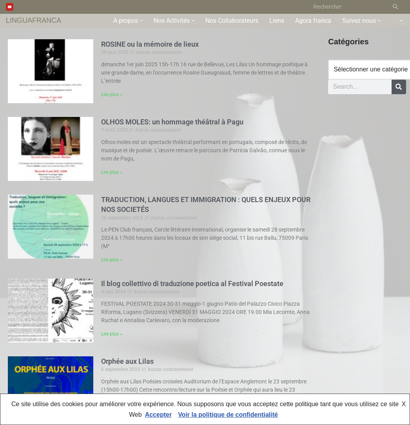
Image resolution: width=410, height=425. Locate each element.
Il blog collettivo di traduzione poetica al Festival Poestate (192, 283)
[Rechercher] (347, 7)
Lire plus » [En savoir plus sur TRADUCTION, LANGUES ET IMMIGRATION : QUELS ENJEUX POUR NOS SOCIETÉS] (111, 260)
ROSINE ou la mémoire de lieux (150, 44)
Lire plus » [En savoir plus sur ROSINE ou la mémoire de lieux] (111, 95)
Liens (276, 20)
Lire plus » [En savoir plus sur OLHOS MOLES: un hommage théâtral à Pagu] (111, 172)
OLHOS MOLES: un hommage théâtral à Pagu (172, 122)
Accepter (158, 414)
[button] (141, 20)
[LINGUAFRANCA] (33, 21)
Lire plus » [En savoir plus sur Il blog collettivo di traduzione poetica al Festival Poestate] (111, 334)
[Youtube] (9, 7)
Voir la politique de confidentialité (228, 414)
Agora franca (313, 20)
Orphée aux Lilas (127, 362)
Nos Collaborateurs (231, 20)
